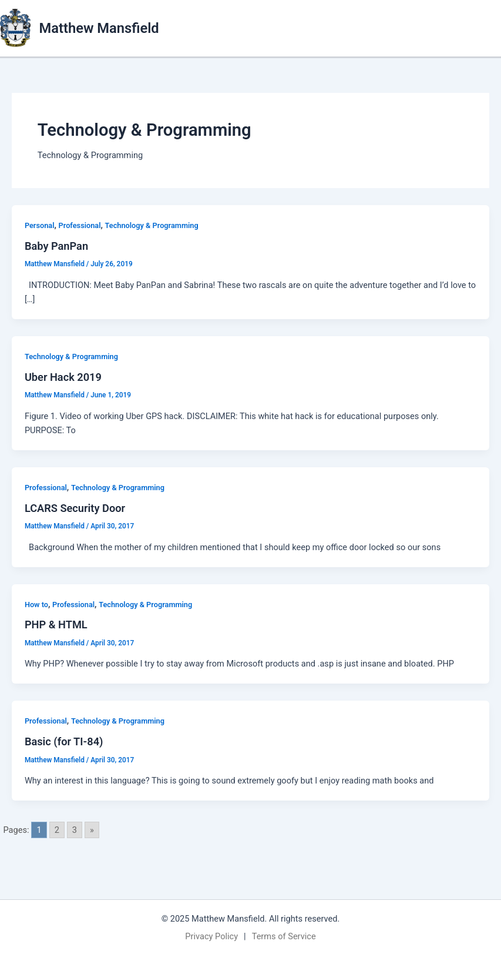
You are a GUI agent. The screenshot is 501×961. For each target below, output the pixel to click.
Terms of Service (284, 936)
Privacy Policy (211, 936)
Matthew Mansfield (99, 28)
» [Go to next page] (92, 830)
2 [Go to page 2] (57, 830)
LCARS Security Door (75, 508)
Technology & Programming (152, 225)
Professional (80, 225)
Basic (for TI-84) (64, 741)
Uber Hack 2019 (63, 377)
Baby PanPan (56, 246)
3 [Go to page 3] (74, 830)
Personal (40, 225)
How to (36, 604)
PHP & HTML (56, 624)
